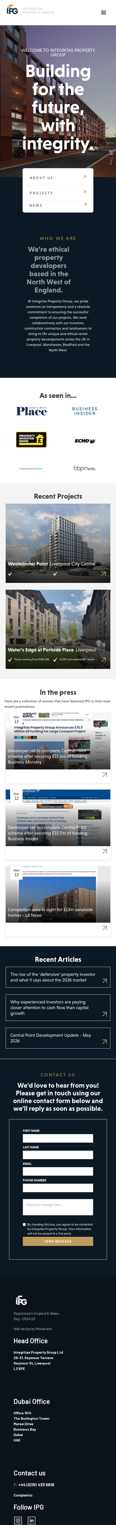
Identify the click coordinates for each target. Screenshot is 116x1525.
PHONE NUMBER (34, 1180)
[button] (103, 13)
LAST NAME (31, 1147)
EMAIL (27, 1164)
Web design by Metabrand (33, 1328)
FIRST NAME (31, 1130)
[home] (30, 9)
